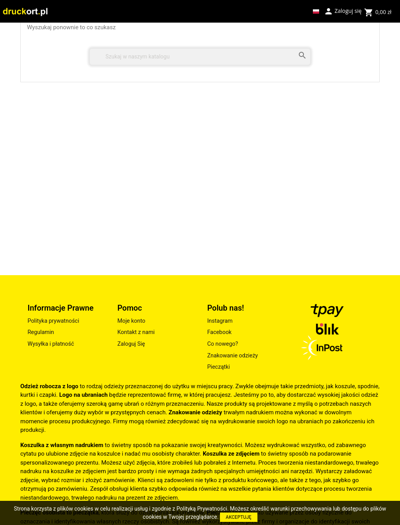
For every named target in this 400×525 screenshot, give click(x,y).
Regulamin (40, 332)
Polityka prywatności (53, 321)
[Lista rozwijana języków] (316, 11)
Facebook (219, 332)
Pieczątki (218, 367)
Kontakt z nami (136, 332)
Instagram (219, 321)
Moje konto (131, 321)
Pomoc (129, 308)
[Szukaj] (200, 57)
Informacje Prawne (60, 308)
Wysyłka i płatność (50, 344)
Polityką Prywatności (202, 509)
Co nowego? (222, 344)
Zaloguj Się (131, 344)
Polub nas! (225, 308)
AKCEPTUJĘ (239, 517)
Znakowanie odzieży (232, 355)
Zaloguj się (343, 10)
